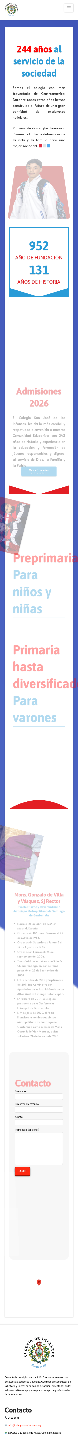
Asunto (39, 1119)
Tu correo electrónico (39, 1107)
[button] (68, 8)
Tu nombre (39, 1094)
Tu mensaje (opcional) (39, 1132)
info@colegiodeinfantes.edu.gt (25, 1425)
